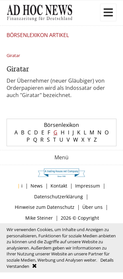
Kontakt (59, 186)
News (37, 186)
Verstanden (18, 266)
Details (106, 260)
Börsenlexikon (61, 125)
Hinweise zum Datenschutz (44, 207)
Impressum (87, 186)
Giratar (13, 55)
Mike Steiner (39, 218)
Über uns (92, 207)
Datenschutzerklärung (58, 196)
